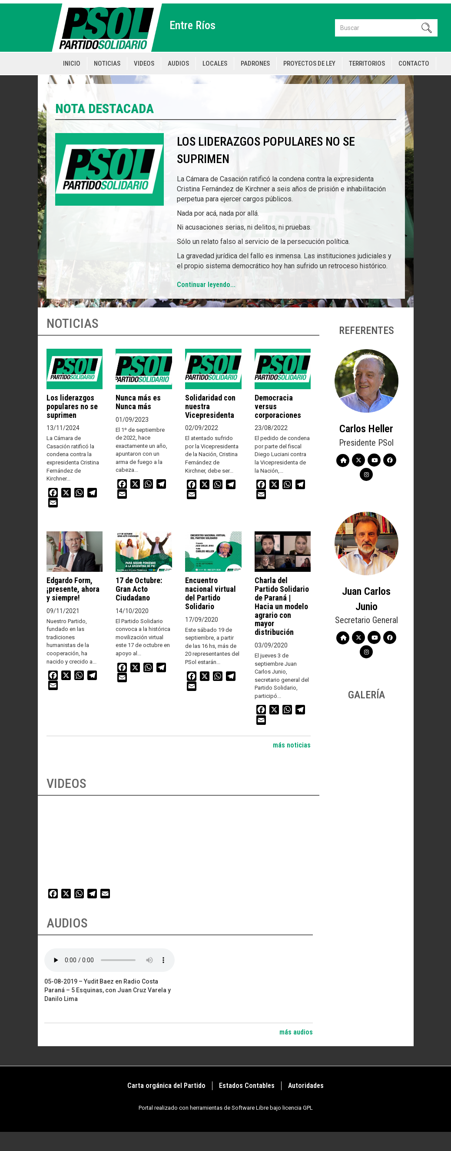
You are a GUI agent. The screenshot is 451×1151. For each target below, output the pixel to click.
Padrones (255, 63)
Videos (144, 63)
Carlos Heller (366, 429)
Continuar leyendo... (206, 284)
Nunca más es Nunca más (138, 402)
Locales (214, 63)
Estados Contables (247, 1085)
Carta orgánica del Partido (166, 1085)
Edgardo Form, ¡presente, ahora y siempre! (72, 589)
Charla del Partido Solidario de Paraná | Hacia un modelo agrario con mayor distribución (282, 606)
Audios (178, 63)
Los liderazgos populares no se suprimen (72, 406)
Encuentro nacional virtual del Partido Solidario (210, 593)
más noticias (292, 745)
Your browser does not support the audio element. (109, 960)
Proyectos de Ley (309, 63)
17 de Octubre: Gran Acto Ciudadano (139, 589)
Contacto (413, 63)
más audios (296, 1032)
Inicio (71, 63)
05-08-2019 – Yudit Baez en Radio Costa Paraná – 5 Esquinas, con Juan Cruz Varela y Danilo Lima (107, 990)
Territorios (367, 63)
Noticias (107, 63)
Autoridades (306, 1085)
